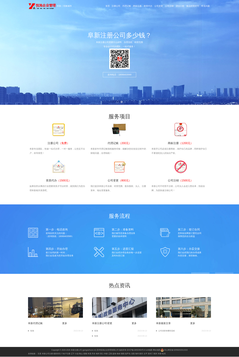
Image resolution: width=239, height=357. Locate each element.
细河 (155, 354)
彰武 (164, 354)
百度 (39, 354)
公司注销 (169, 6)
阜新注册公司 (76, 350)
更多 (64, 323)
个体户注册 (65, 354)
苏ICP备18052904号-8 (136, 350)
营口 (102, 354)
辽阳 (110, 354)
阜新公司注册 (47, 354)
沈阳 (133, 354)
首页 (107, 6)
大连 (77, 354)
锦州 (98, 354)
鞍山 (81, 354)
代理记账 (126, 6)
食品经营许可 (192, 6)
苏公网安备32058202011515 (174, 350)
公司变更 (158, 6)
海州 (137, 354)
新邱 (141, 354)
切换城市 (67, 6)
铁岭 (118, 354)
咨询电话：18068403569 (119, 79)
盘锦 (114, 354)
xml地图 (149, 350)
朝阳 (123, 354)
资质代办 (148, 6)
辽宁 (73, 354)
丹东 (93, 354)
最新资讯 (57, 354)
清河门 (150, 354)
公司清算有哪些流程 (166, 331)
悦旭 (32, 331)
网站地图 (156, 350)
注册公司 (116, 6)
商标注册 (137, 6)
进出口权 (180, 6)
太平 (145, 354)
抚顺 (85, 354)
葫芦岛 (127, 354)
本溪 (89, 354)
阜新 (59, 6)
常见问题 (205, 6)
